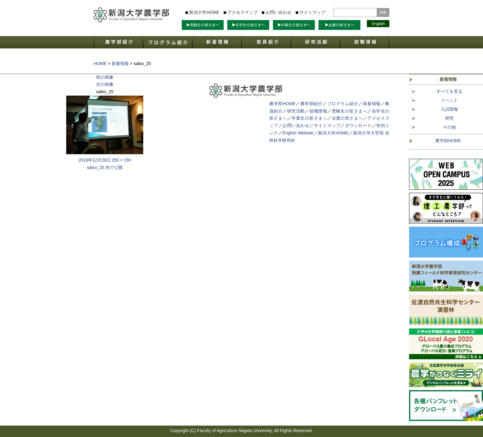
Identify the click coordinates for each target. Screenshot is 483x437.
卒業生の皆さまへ (309, 118)
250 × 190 (121, 160)
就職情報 (318, 111)
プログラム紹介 (343, 103)
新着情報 (372, 103)
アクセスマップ (242, 12)
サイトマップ (312, 12)
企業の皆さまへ (347, 118)
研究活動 (296, 111)
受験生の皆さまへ (349, 111)
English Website (297, 132)
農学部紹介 (311, 103)
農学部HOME (448, 140)
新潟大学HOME (204, 12)
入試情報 (449, 109)
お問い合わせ (278, 12)
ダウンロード (358, 125)
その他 (449, 127)
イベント (449, 100)
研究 (449, 118)
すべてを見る (449, 91)
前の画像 (104, 77)
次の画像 (104, 84)
